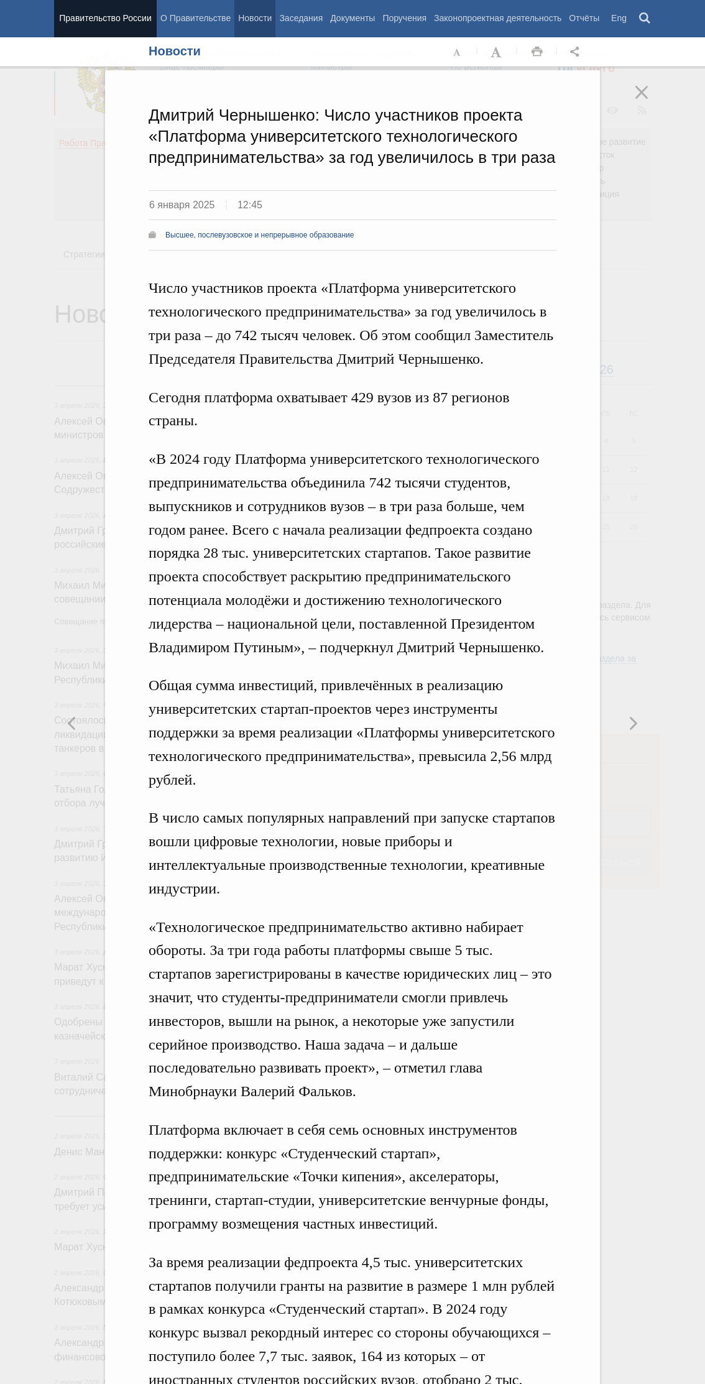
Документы (352, 18)
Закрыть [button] (650, 101)
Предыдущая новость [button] (633, 723)
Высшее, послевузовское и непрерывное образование (259, 235)
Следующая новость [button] (72, 723)
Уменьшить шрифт (457, 52)
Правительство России (105, 18)
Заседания (301, 18)
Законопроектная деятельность (497, 18)
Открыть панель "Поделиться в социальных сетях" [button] (577, 52)
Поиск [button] (645, 18)
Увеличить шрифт (497, 52)
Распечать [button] (537, 52)
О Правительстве (195, 18)
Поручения (404, 18)
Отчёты (584, 18)
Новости (255, 18)
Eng (619, 18)
